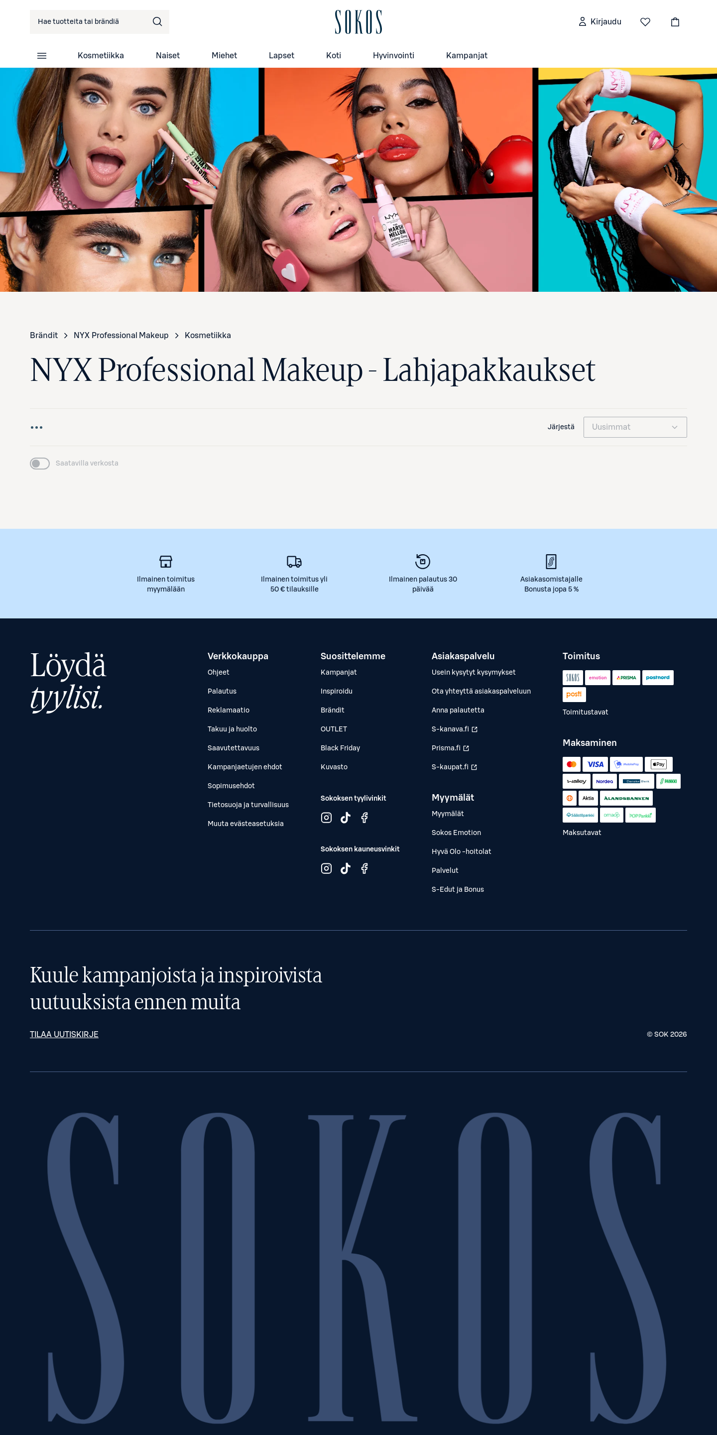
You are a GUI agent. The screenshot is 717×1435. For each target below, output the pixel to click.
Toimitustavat (585, 712)
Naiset (168, 56)
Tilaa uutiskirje (64, 1035)
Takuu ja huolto (232, 729)
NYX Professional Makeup (121, 336)
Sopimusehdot (231, 786)
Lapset (281, 56)
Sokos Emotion (456, 833)
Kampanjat (466, 56)
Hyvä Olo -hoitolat (461, 851)
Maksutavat (582, 833)
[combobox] (99, 22)
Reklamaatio (228, 710)
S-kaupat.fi (456, 770)
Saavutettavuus (233, 748)
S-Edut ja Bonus (458, 889)
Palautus (222, 691)
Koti (333, 56)
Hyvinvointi (393, 56)
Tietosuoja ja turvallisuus (248, 805)
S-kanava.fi (456, 732)
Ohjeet (219, 672)
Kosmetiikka (101, 56)
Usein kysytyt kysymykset (474, 672)
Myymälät (448, 814)
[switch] (74, 463)
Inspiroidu (337, 691)
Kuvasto (334, 767)
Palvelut (445, 870)
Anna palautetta (458, 710)
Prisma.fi (456, 751)
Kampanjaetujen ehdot (245, 767)
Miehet (224, 56)
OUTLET (334, 729)
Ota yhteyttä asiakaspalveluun (481, 691)
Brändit (44, 336)
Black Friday (340, 748)
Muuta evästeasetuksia (246, 824)
